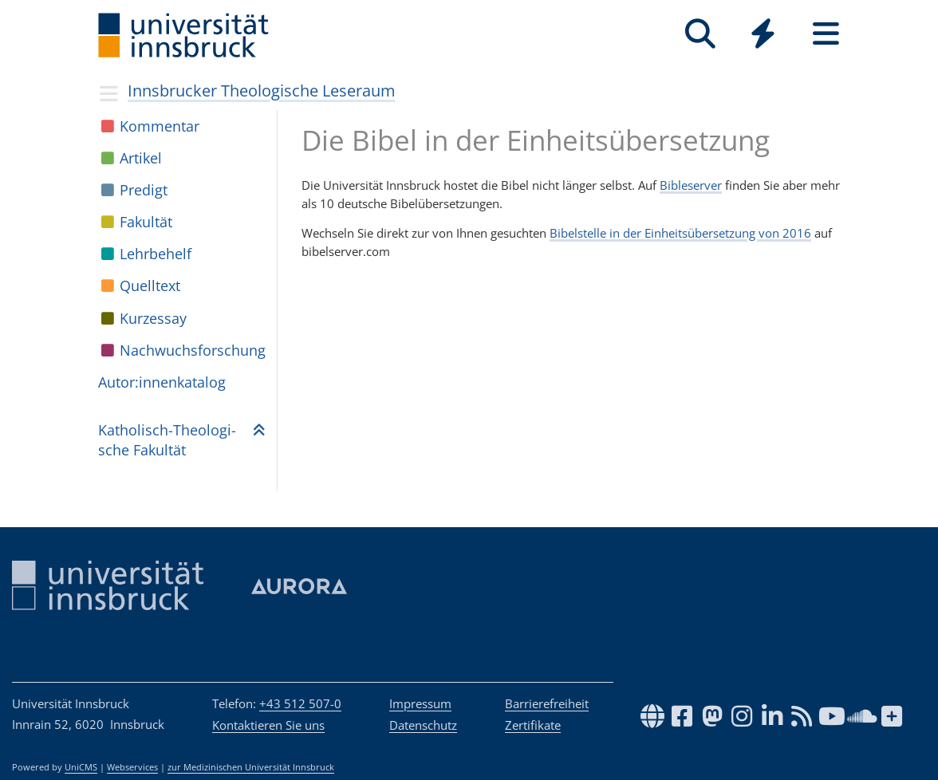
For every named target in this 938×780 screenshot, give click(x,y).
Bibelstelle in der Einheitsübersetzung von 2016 (680, 233)
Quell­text (150, 285)
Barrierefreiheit (547, 703)
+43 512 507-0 (300, 703)
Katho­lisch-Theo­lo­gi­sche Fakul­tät (167, 439)
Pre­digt (144, 189)
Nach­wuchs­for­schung (193, 350)
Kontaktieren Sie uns (268, 725)
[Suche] (699, 34)
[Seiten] (825, 34)
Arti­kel (141, 157)
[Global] (762, 35)
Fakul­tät (146, 221)
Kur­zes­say (153, 318)
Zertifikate (533, 725)
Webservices (132, 767)
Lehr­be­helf (155, 253)
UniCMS (81, 767)
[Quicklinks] (762, 34)
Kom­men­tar (159, 126)
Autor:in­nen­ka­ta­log (162, 382)
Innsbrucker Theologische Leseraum (262, 90)
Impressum (420, 703)
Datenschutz (423, 725)
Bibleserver (691, 185)
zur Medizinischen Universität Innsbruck (251, 767)
